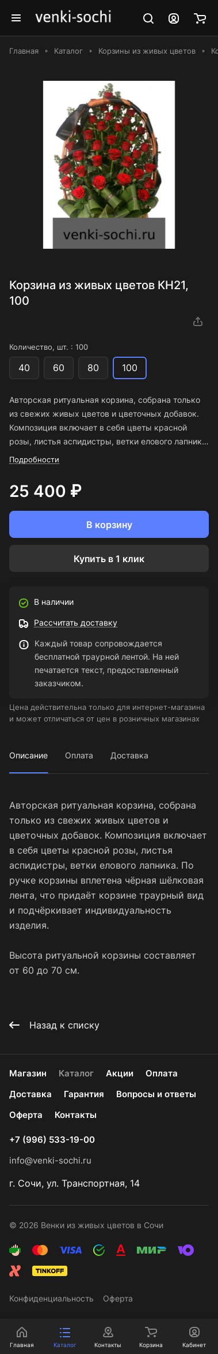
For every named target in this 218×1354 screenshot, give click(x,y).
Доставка (129, 755)
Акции (119, 1073)
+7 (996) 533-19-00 (52, 1140)
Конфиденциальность (51, 1298)
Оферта (26, 1114)
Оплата (79, 755)
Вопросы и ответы (156, 1094)
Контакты (76, 1114)
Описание (28, 755)
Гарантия (84, 1094)
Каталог (76, 1073)
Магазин (28, 1073)
